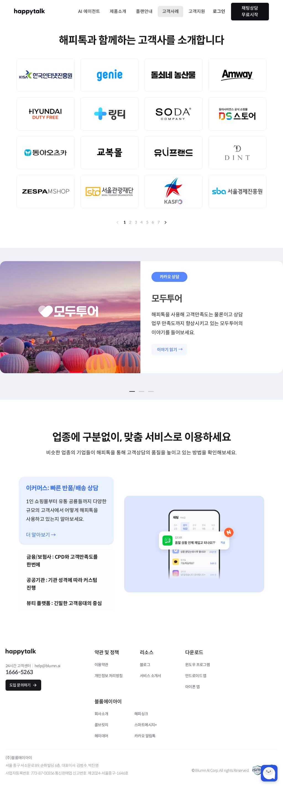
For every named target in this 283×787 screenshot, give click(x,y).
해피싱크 (141, 713)
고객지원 (196, 11)
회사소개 (101, 713)
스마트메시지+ (145, 724)
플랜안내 (144, 11)
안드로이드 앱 (195, 675)
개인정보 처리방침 (109, 675)
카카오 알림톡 (145, 735)
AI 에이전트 (89, 11)
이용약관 (101, 664)
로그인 (219, 11)
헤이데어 (101, 735)
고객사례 (170, 11)
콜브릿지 (101, 724)
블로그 (145, 664)
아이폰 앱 (192, 686)
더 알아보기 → (41, 535)
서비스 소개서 (150, 675)
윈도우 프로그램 (197, 664)
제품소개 (118, 11)
